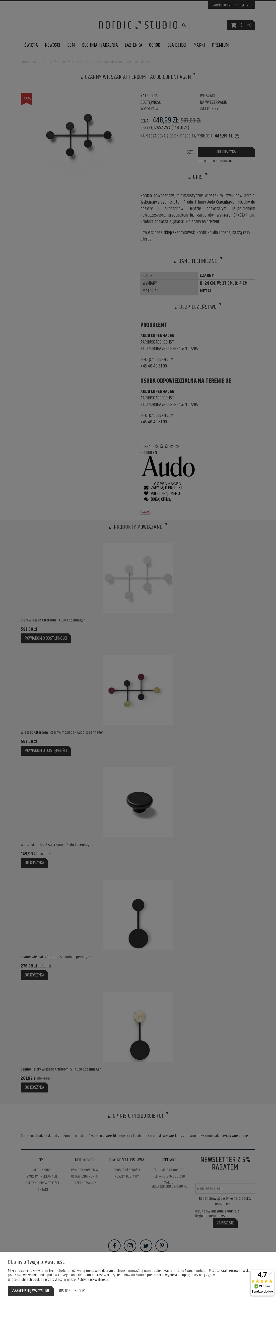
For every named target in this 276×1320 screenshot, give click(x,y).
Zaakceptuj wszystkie (31, 1291)
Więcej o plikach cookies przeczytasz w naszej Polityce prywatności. (58, 1280)
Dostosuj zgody (71, 1291)
